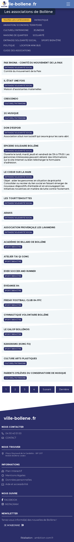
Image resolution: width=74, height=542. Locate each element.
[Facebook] (9, 500)
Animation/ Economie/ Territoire (22, 25)
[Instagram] (10, 504)
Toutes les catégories (16, 20)
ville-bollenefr (20, 4)
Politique (9, 45)
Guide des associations (17, 50)
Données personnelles (17, 480)
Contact (9, 437)
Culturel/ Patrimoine (16, 30)
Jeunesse (39, 30)
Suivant (47, 389)
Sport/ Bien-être (51, 40)
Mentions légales (13, 475)
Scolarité (38, 35)
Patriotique (41, 20)
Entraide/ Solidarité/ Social (20, 40)
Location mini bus (30, 45)
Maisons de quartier (15, 35)
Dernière (64, 389)
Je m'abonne (12, 525)
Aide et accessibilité (15, 484)
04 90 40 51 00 (11, 433)
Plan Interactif (12, 471)
